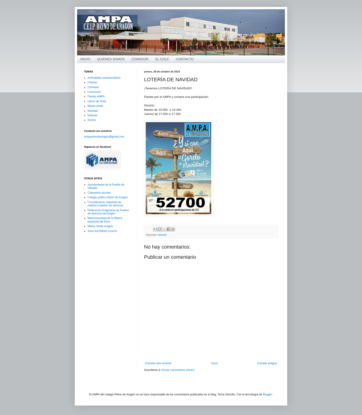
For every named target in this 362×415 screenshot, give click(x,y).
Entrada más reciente (158, 363)
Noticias (162, 234)
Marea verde (95, 106)
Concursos (94, 91)
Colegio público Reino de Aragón (107, 197)
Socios (91, 120)
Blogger (267, 394)
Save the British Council (102, 231)
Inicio (214, 363)
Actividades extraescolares (104, 77)
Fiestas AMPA (96, 96)
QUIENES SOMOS (111, 59)
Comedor (93, 87)
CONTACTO (185, 59)
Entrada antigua (267, 363)
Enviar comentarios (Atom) (178, 370)
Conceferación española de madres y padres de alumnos (105, 204)
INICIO (85, 59)
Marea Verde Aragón (100, 226)
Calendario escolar (99, 192)
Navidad (92, 110)
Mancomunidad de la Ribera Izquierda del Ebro (104, 220)
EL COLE (162, 59)
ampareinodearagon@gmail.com (104, 136)
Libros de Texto (96, 101)
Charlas (92, 82)
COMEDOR (140, 59)
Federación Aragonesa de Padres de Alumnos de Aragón (108, 212)
